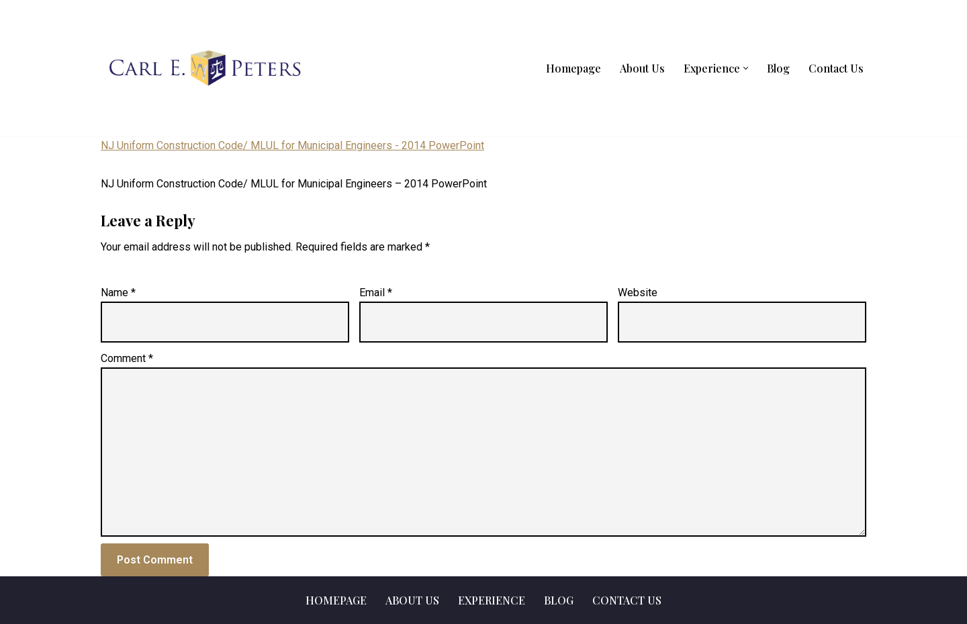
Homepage (573, 68)
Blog (778, 68)
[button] (745, 68)
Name (118, 292)
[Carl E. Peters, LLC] (205, 68)
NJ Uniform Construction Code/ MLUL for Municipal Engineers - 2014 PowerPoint (292, 145)
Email (375, 292)
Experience (491, 600)
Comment (127, 358)
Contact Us (836, 68)
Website (637, 292)
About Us (642, 68)
